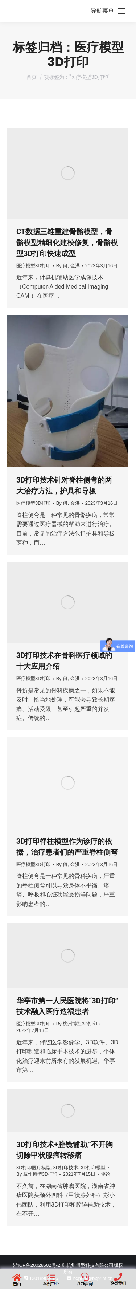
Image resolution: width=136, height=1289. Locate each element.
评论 (105, 1174)
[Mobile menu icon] (108, 11)
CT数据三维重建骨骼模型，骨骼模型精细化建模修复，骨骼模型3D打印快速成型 (67, 242)
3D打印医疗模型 (33, 1167)
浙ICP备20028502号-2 (36, 1265)
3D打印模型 (93, 1167)
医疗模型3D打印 (33, 265)
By (68, 265)
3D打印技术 (65, 1167)
